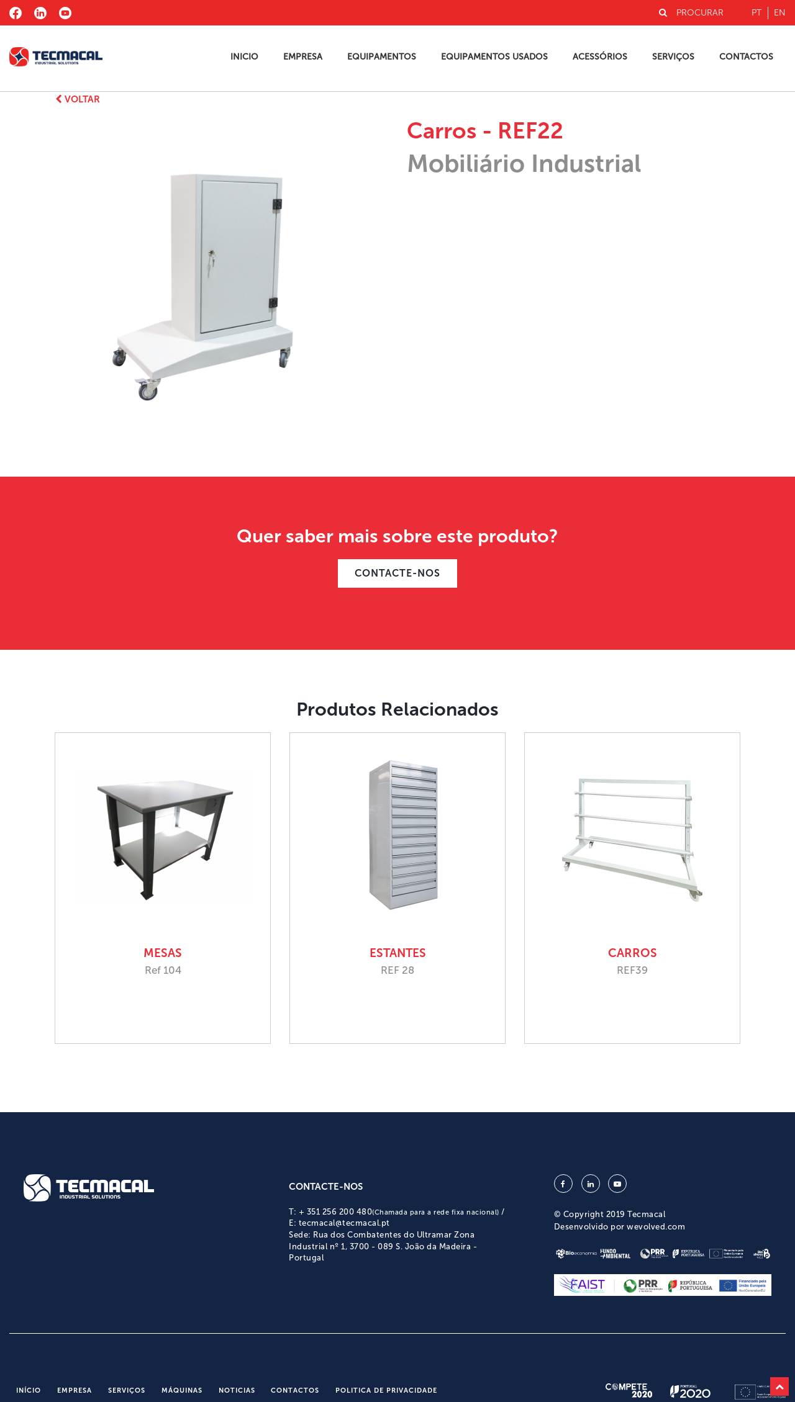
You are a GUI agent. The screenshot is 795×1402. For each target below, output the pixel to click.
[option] (219, 275)
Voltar (77, 99)
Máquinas (181, 1390)
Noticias (237, 1390)
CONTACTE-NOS (397, 573)
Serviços (673, 57)
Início (28, 1390)
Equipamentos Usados (494, 57)
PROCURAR (691, 12)
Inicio (244, 57)
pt (756, 12)
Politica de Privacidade (386, 1390)
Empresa (302, 57)
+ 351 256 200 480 (399, 1211)
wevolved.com (656, 1226)
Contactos (746, 57)
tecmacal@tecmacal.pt (344, 1223)
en (780, 12)
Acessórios (600, 57)
